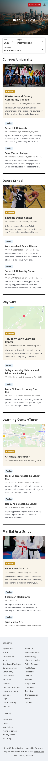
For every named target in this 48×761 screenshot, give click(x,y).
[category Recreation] (30, 671)
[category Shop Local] (30, 683)
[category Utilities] (28, 702)
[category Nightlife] (29, 648)
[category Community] (8, 671)
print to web (39, 751)
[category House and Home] (10, 691)
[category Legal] (5, 698)
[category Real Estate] (30, 668)
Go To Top (7, 738)
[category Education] (7, 679)
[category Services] (28, 679)
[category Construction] (8, 675)
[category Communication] (10, 668)
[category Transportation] (31, 695)
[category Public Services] (31, 664)
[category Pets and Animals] (32, 652)
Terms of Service (10, 731)
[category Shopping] (29, 687)
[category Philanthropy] (30, 656)
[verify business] (34, 5)
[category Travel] (27, 698)
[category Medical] (6, 706)
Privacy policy (9, 734)
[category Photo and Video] (32, 660)
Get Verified (8, 719)
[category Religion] (28, 675)
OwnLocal (39, 748)
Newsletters (8, 727)
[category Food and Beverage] (11, 687)
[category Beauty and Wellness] (12, 664)
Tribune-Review (16, 748)
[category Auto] (5, 660)
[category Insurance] (7, 695)
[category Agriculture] (8, 648)
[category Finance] (6, 683)
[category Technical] (29, 691)
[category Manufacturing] (9, 702)
